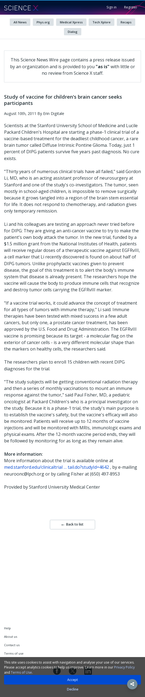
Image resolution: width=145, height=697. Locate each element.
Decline (72, 689)
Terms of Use (21, 672)
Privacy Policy (124, 667)
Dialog (73, 32)
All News (20, 22)
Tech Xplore (101, 22)
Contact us (12, 645)
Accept (72, 679)
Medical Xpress (71, 22)
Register (130, 7)
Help (7, 628)
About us (10, 637)
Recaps (126, 22)
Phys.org (43, 22)
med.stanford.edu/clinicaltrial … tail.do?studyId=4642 (56, 467)
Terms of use (14, 653)
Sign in (112, 7)
